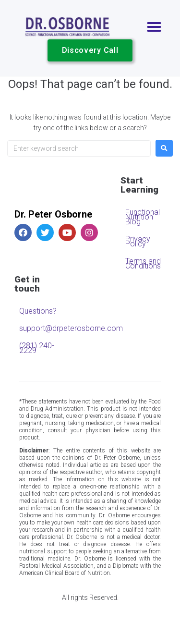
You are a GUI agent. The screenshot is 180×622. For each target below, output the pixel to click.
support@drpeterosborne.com (39, 328)
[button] (154, 26)
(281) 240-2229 (36, 348)
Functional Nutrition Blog (142, 216)
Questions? (38, 311)
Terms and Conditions (143, 263)
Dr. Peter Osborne (53, 214)
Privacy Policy (137, 241)
